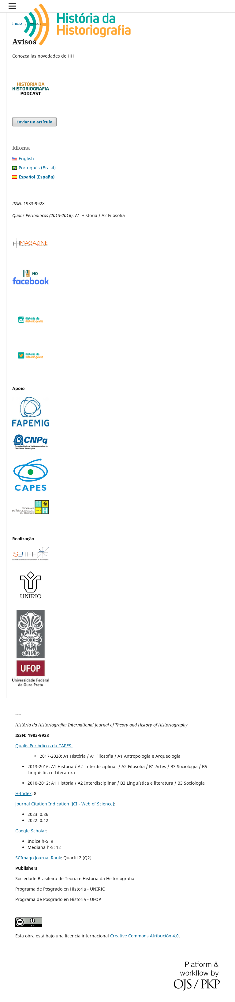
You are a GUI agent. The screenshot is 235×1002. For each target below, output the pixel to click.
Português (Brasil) (37, 168)
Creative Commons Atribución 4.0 (144, 936)
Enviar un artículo (34, 122)
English (26, 158)
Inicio (17, 23)
